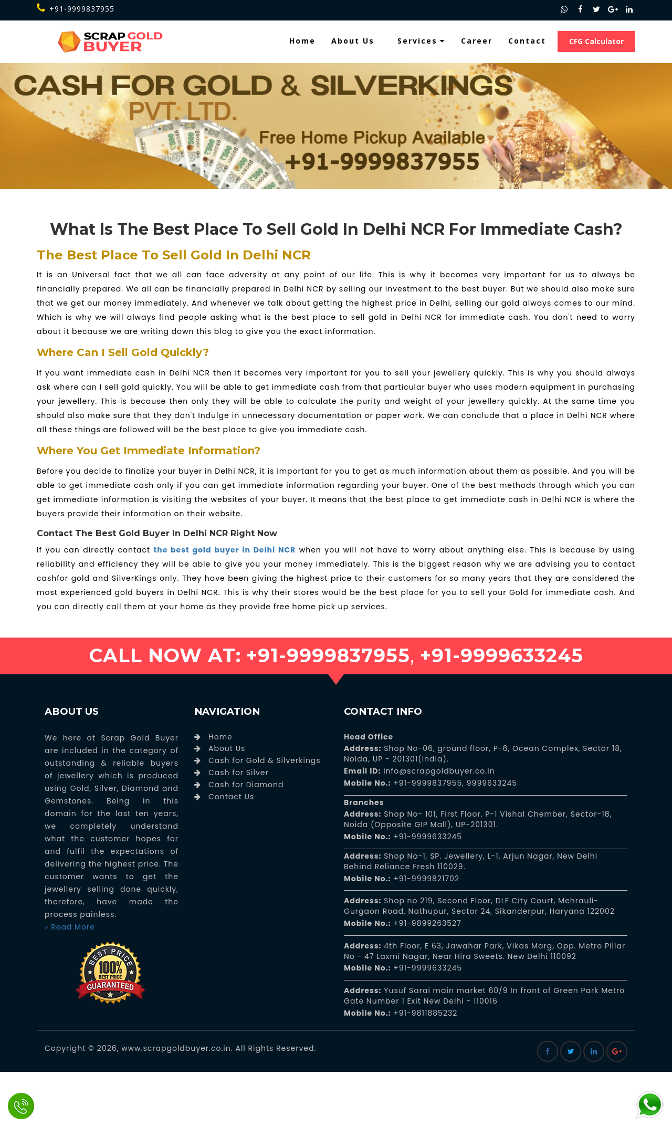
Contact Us (231, 796)
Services (421, 41)
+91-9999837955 (75, 9)
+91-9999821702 (425, 878)
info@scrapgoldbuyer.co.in (438, 771)
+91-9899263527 (427, 923)
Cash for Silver (238, 772)
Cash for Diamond (246, 784)
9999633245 (490, 783)
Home (302, 41)
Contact (527, 41)
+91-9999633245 (427, 836)
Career (476, 41)
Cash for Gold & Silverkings (264, 760)
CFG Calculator (596, 41)
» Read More (70, 927)
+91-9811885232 (424, 1013)
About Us (352, 41)
